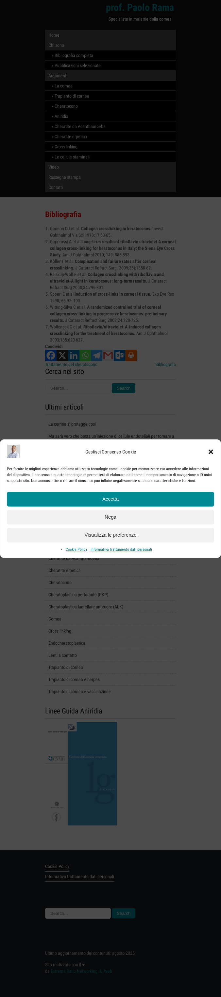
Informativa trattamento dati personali (121, 550)
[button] (211, 453)
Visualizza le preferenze (111, 536)
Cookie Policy (76, 550)
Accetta (110, 500)
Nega (110, 518)
